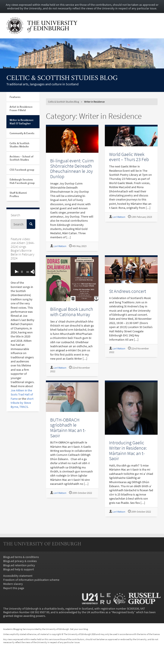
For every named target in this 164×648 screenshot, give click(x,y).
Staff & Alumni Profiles (18, 194)
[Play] (16, 272)
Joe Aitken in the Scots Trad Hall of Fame (22, 395)
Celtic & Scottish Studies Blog (62, 78)
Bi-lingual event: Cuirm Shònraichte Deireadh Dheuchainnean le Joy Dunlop (72, 168)
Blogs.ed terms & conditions (21, 557)
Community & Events (22, 133)
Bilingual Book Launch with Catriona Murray (71, 311)
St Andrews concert (127, 291)
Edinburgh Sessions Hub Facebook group (22, 181)
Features (15, 97)
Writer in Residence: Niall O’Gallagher (22, 121)
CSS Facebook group (22, 169)
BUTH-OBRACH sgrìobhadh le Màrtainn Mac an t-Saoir (68, 428)
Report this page (13, 588)
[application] (23, 269)
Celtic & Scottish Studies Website (19, 144)
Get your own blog (79, 629)
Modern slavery (13, 584)
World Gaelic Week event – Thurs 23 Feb (129, 157)
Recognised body (123, 612)
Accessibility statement (17, 576)
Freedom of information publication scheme (31, 580)
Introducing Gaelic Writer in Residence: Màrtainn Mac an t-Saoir (128, 450)
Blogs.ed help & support (18, 569)
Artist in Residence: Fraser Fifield (21, 108)
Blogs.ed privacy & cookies (20, 561)
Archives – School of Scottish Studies (21, 158)
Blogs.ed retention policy (19, 565)
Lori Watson (60, 246)
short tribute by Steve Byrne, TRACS (22, 403)
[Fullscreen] (34, 272)
